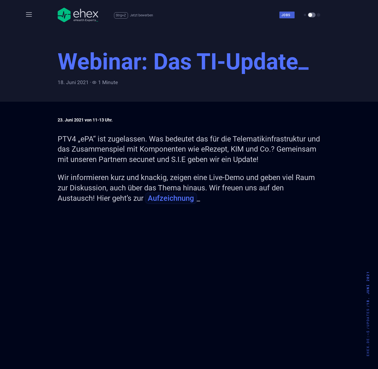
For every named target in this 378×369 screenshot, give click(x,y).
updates (367, 317)
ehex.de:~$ (367, 343)
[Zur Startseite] (78, 15)
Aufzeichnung (171, 198)
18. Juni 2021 (367, 288)
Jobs (287, 15)
